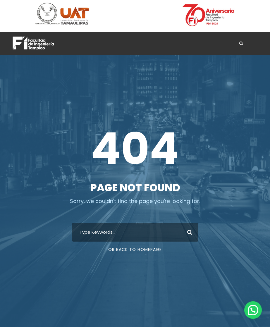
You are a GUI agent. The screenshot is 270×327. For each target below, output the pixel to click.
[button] (253, 310)
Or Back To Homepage (135, 249)
